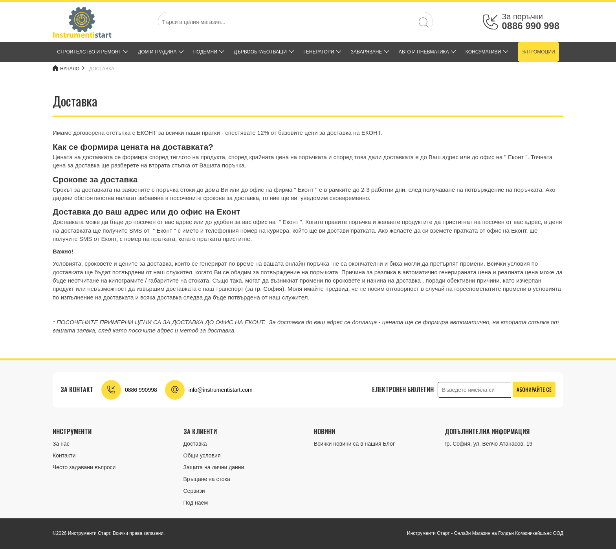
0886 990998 (141, 390)
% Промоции (538, 52)
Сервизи (194, 491)
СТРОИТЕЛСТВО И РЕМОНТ (89, 52)
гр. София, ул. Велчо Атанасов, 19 (489, 444)
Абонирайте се (534, 389)
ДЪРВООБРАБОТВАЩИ (260, 52)
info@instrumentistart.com (221, 390)
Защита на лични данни (213, 467)
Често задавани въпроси (84, 467)
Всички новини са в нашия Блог (354, 444)
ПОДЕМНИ (205, 52)
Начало (66, 69)
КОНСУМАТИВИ (483, 52)
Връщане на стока (206, 479)
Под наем (195, 502)
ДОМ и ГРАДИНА (157, 52)
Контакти (64, 455)
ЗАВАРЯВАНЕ (366, 52)
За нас (61, 444)
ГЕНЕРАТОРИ (318, 52)
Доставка (101, 69)
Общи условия (202, 455)
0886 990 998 (530, 25)
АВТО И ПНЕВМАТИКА (424, 52)
